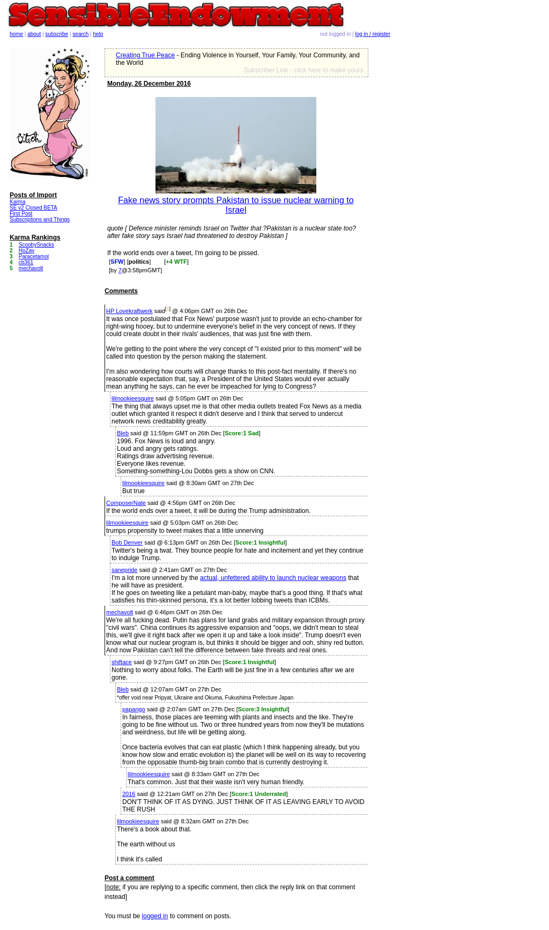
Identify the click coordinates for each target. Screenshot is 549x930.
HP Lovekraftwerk (129, 311)
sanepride (124, 570)
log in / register (372, 34)
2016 (128, 794)
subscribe (56, 34)
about (34, 34)
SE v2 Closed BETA (33, 208)
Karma (17, 202)
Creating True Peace (145, 55)
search (80, 34)
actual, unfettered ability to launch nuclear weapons (273, 578)
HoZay (26, 251)
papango (133, 709)
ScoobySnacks (36, 245)
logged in (155, 916)
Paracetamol (34, 256)
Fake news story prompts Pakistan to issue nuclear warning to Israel (235, 205)
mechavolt (119, 612)
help (98, 34)
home (16, 34)
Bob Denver (127, 542)
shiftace (122, 662)
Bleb (123, 433)
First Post (21, 214)
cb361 (26, 262)
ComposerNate (126, 503)
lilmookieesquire (133, 398)
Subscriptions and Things (40, 219)
